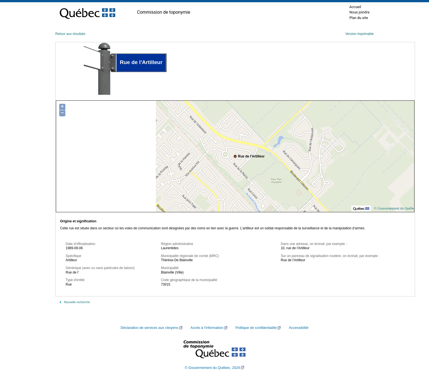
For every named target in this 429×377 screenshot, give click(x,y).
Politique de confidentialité (256, 328)
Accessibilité (298, 328)
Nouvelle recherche (77, 302)
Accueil (355, 7)
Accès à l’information (206, 328)
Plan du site (358, 18)
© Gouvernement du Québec (395, 208)
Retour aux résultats (70, 34)
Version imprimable (359, 34)
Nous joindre (359, 12)
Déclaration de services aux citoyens (149, 328)
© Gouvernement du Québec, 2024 (212, 368)
